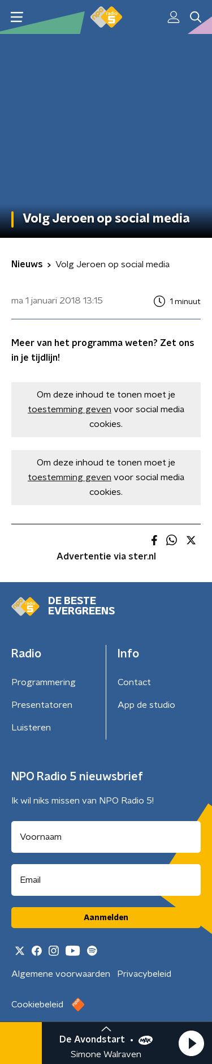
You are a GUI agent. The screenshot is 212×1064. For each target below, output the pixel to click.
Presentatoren (41, 705)
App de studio (146, 705)
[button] (191, 1043)
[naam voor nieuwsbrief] (106, 837)
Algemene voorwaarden (60, 973)
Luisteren (31, 727)
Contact (134, 682)
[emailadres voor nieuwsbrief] (106, 880)
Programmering (43, 682)
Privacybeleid (144, 973)
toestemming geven (69, 409)
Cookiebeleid (37, 1004)
